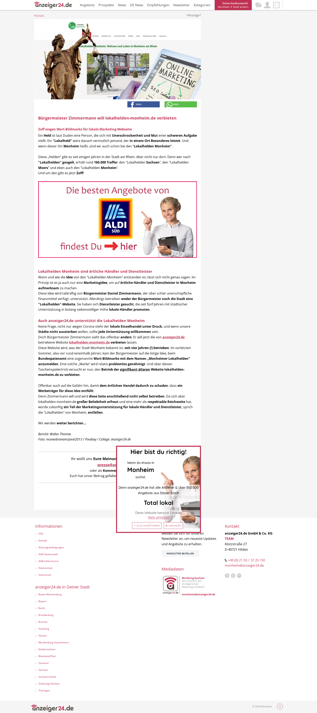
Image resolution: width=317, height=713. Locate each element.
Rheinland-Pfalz (47, 656)
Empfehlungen (158, 5)
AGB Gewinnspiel (48, 554)
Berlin (41, 608)
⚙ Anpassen (173, 525)
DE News (136, 5)
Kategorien (202, 5)
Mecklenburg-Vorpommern (53, 642)
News (122, 5)
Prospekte (106, 5)
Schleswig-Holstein (49, 683)
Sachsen (43, 670)
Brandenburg (45, 615)
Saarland (43, 663)
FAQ (40, 533)
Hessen (42, 635)
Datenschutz (45, 568)
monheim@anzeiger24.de (244, 565)
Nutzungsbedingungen (51, 547)
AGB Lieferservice (48, 561)
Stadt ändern (239, 7)
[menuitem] (62, 534)
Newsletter (181, 5)
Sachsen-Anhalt (47, 676)
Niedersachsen (46, 649)
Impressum (44, 575)
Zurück (39, 15)
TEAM (229, 538)
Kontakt (42, 540)
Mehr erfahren (158, 517)
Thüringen (44, 690)
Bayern (42, 601)
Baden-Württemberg (50, 594)
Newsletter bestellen (180, 553)
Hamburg (43, 628)
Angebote (87, 5)
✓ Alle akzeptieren (147, 525)
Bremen (43, 622)
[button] (143, 104)
